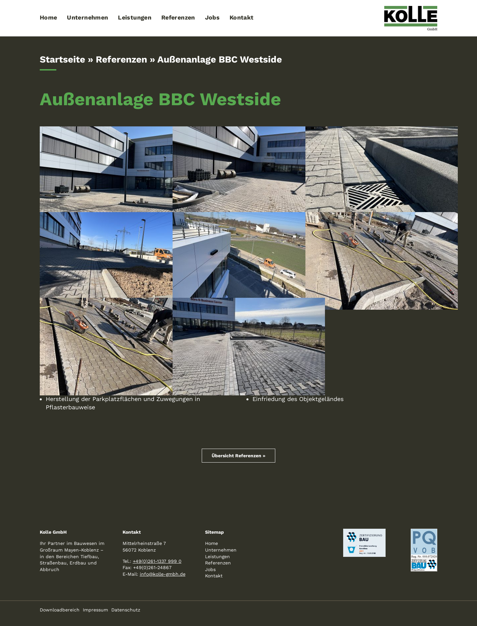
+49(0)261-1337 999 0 (157, 561)
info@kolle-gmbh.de (163, 574)
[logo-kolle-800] (410, 8)
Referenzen (121, 59)
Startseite (62, 59)
